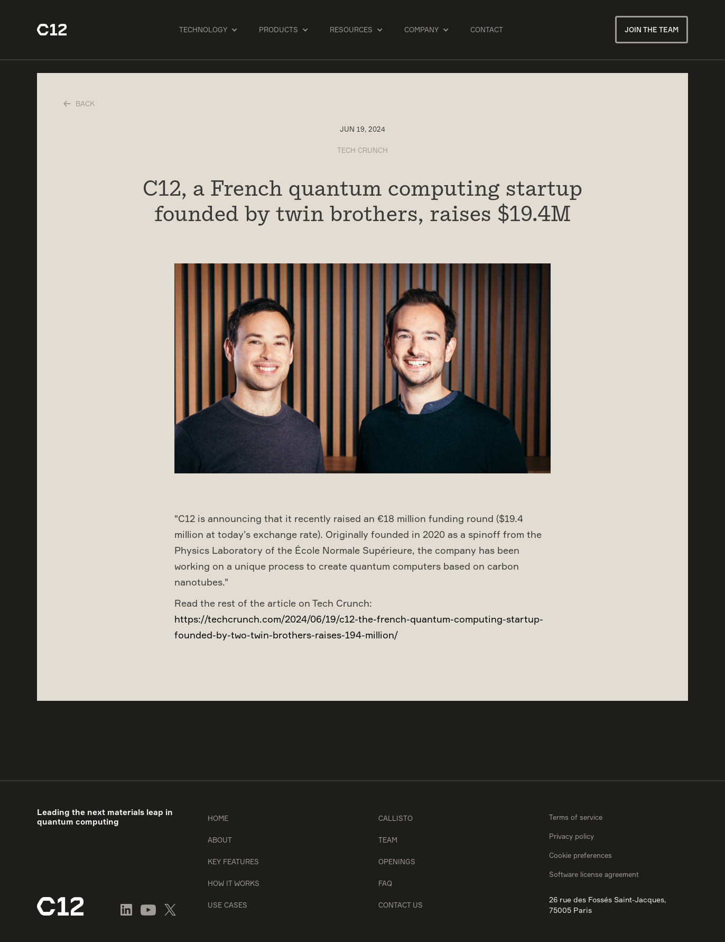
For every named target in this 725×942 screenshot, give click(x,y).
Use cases (227, 905)
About (220, 840)
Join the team (651, 29)
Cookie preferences (580, 855)
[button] (208, 29)
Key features (233, 861)
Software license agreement (594, 874)
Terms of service (575, 817)
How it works (233, 883)
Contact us (400, 905)
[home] (52, 29)
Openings (396, 861)
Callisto (395, 818)
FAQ (385, 883)
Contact (486, 29)
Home (218, 818)
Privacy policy (571, 836)
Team (387, 840)
